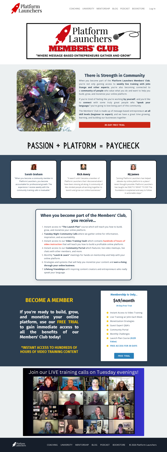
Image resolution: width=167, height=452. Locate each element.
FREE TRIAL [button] (124, 356)
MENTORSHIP (103, 8)
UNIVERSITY (88, 8)
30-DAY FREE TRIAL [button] (114, 124)
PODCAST (125, 8)
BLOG (115, 8)
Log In (152, 8)
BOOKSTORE (138, 8)
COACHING (74, 8)
